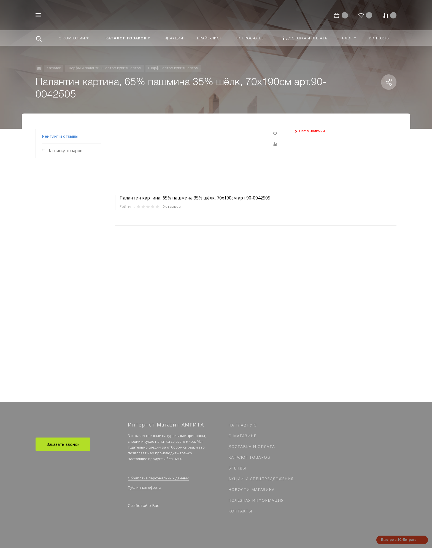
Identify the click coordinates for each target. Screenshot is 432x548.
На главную (242, 425)
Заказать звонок (63, 444)
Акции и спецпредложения (260, 478)
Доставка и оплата (251, 446)
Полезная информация (256, 500)
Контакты (240, 511)
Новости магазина (251, 489)
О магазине (242, 435)
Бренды (237, 468)
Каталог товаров (249, 457)
